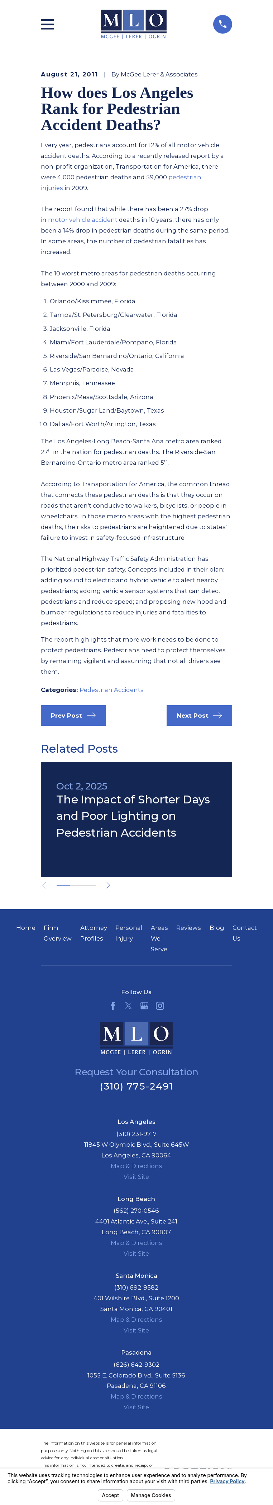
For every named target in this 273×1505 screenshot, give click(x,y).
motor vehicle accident (83, 219)
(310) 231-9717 (136, 1133)
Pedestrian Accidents (112, 689)
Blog (217, 927)
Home (25, 927)
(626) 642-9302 (136, 1364)
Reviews (188, 927)
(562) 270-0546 (136, 1210)
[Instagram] (160, 1006)
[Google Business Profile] (144, 1006)
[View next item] (109, 885)
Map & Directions (136, 1166)
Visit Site (136, 1176)
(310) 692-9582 (136, 1287)
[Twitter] (128, 1006)
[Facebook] (113, 1006)
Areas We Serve (159, 938)
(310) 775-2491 (136, 1086)
